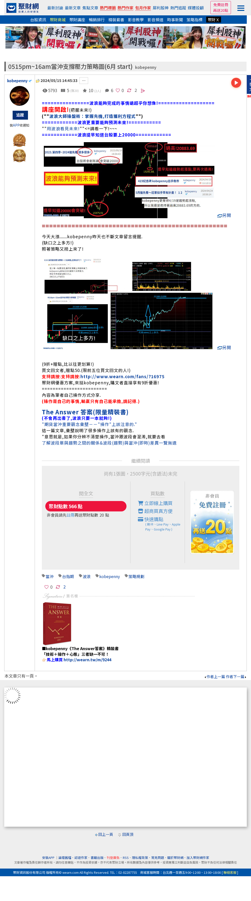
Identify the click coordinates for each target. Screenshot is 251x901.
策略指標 (194, 20)
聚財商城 (58, 20)
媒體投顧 (196, 8)
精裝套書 (116, 20)
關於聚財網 (175, 857)
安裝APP (48, 857)
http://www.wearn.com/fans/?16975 (122, 376)
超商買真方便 (155, 510)
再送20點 (220, 10)
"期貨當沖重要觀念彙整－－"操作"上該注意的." (89, 424)
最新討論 (55, 8)
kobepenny (145, 67)
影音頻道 (155, 20)
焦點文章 (90, 8)
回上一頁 (105, 834)
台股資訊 (38, 20)
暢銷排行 (97, 20)
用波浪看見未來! (63, 128)
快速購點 (161, 524)
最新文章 (73, 8)
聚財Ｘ (214, 20)
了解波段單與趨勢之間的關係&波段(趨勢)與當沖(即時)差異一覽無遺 (109, 443)
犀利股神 (161, 8)
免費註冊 (220, 4)
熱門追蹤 (178, 8)
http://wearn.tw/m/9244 (87, 659)
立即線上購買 (155, 503)
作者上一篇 (214, 676)
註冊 (71, 515)
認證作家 (81, 857)
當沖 (49, 576)
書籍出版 (97, 857)
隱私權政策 (140, 857)
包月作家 (143, 8)
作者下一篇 (236, 676)
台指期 (68, 576)
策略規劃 (136, 576)
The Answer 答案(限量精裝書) (85, 411)
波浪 (87, 576)
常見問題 (157, 857)
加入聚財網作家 (198, 857)
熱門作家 (125, 8)
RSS (126, 857)
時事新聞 (175, 20)
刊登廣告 (113, 857)
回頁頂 (127, 834)
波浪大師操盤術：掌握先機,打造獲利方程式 (92, 116)
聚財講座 (77, 20)
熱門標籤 (108, 8)
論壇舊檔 (64, 857)
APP (16, 125)
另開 (224, 215)
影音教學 (136, 20)
